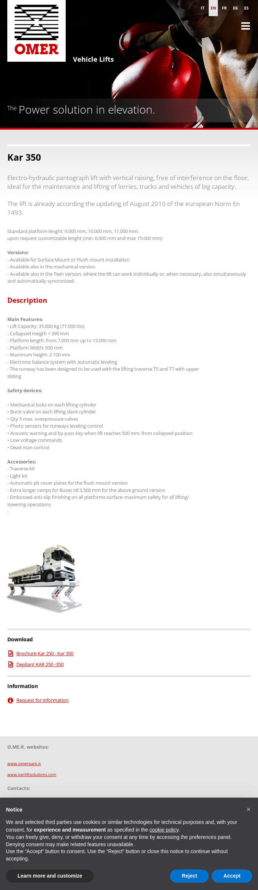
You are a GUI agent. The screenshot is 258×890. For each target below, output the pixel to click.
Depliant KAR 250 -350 (39, 664)
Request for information (42, 700)
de (235, 8)
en (213, 8)
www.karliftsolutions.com (31, 774)
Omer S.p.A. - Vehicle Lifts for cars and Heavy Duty (36, 33)
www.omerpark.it (24, 763)
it (202, 8)
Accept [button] (231, 876)
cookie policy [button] (164, 830)
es (246, 8)
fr (224, 8)
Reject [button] (189, 876)
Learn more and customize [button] (50, 876)
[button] (248, 809)
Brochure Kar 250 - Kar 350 (44, 653)
